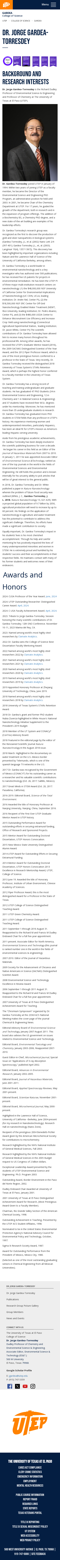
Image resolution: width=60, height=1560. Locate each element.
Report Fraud (30, 1499)
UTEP (4, 20)
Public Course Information (30, 1495)
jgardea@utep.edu (18, 1375)
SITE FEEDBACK (38, 1554)
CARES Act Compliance (30, 1468)
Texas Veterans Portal (30, 1513)
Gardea (7, 13)
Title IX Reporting (30, 1522)
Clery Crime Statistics (30, 1472)
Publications (12, 1299)
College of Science (12, 15)
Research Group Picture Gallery (22, 1305)
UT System (30, 1531)
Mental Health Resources (30, 1486)
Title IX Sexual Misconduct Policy (30, 1527)
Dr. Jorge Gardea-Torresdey (20, 1293)
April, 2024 (23, 605)
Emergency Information (30, 1477)
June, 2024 (51, 596)
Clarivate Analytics (27, 636)
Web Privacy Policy (30, 1540)
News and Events (15, 1318)
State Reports (30, 1508)
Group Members (14, 1312)
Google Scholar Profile (19, 1370)
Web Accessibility (30, 1536)
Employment (30, 1481)
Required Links (30, 1504)
